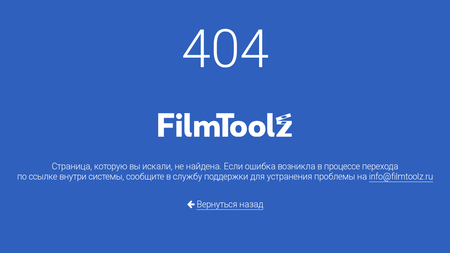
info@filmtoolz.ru (401, 176)
